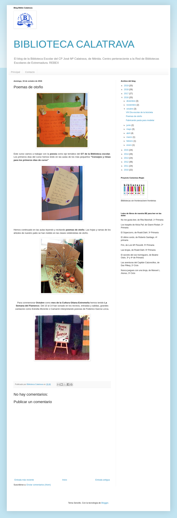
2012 (126, 162)
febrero (129, 141)
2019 (126, 85)
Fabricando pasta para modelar (140, 120)
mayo (129, 129)
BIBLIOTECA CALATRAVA (74, 44)
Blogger (104, 503)
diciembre (131, 101)
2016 (126, 97)
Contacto (30, 72)
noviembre (131, 105)
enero (129, 145)
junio (128, 125)
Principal (15, 72)
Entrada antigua (102, 480)
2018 (126, 89)
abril (128, 133)
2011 (126, 166)
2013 (126, 158)
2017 (126, 93)
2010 (126, 170)
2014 (126, 154)
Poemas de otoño (134, 116)
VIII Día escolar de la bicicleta (139, 112)
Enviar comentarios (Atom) (39, 485)
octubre (130, 109)
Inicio (64, 480)
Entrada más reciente (24, 480)
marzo (129, 137)
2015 (126, 150)
